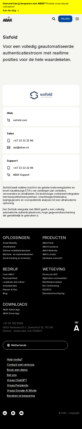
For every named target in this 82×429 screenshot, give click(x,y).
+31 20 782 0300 (13, 323)
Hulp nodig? (14, 359)
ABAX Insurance (50, 247)
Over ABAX (8, 274)
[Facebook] (13, 413)
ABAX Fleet (48, 243)
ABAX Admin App (11, 309)
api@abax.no (18, 147)
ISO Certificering (50, 286)
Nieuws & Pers (10, 289)
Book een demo (17, 369)
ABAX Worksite (49, 250)
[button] (63, 345)
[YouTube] (21, 413)
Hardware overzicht (52, 258)
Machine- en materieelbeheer (18, 254)
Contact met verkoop (20, 364)
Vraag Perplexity (17, 385)
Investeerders (10, 286)
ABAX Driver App (11, 313)
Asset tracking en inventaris (17, 258)
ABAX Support (18, 175)
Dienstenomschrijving (53, 293)
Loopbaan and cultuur (14, 282)
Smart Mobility (10, 243)
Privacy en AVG (49, 274)
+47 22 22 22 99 (20, 140)
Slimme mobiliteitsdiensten (16, 250)
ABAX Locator (49, 254)
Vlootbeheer (9, 247)
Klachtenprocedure (52, 282)
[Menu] (77, 19)
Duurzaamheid (10, 278)
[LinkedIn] (5, 413)
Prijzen (65, 18)
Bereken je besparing (21, 395)
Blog (5, 293)
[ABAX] (7, 19)
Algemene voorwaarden (54, 278)
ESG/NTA (47, 289)
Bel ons (12, 374)
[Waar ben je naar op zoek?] (54, 19)
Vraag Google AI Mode (22, 390)
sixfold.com (17, 120)
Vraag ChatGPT (17, 380)
